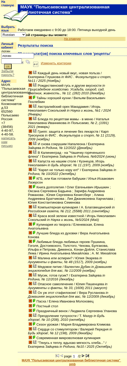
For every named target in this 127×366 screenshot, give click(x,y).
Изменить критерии (56, 63)
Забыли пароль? (7, 73)
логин (5, 51)
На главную (7, 3)
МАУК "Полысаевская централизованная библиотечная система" (71, 360)
